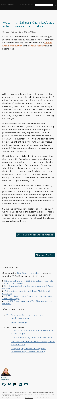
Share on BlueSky (45, 255)
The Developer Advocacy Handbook (25, 315)
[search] (55, 5)
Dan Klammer (29, 398)
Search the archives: (26, 5)
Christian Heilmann (7, 5)
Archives (5, 380)
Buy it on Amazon (20, 318)
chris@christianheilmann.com (41, 392)
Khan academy (37, 45)
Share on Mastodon (35, 234)
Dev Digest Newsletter (28, 273)
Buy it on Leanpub (20, 322)
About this (6, 377)
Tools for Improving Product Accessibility (31, 337)
